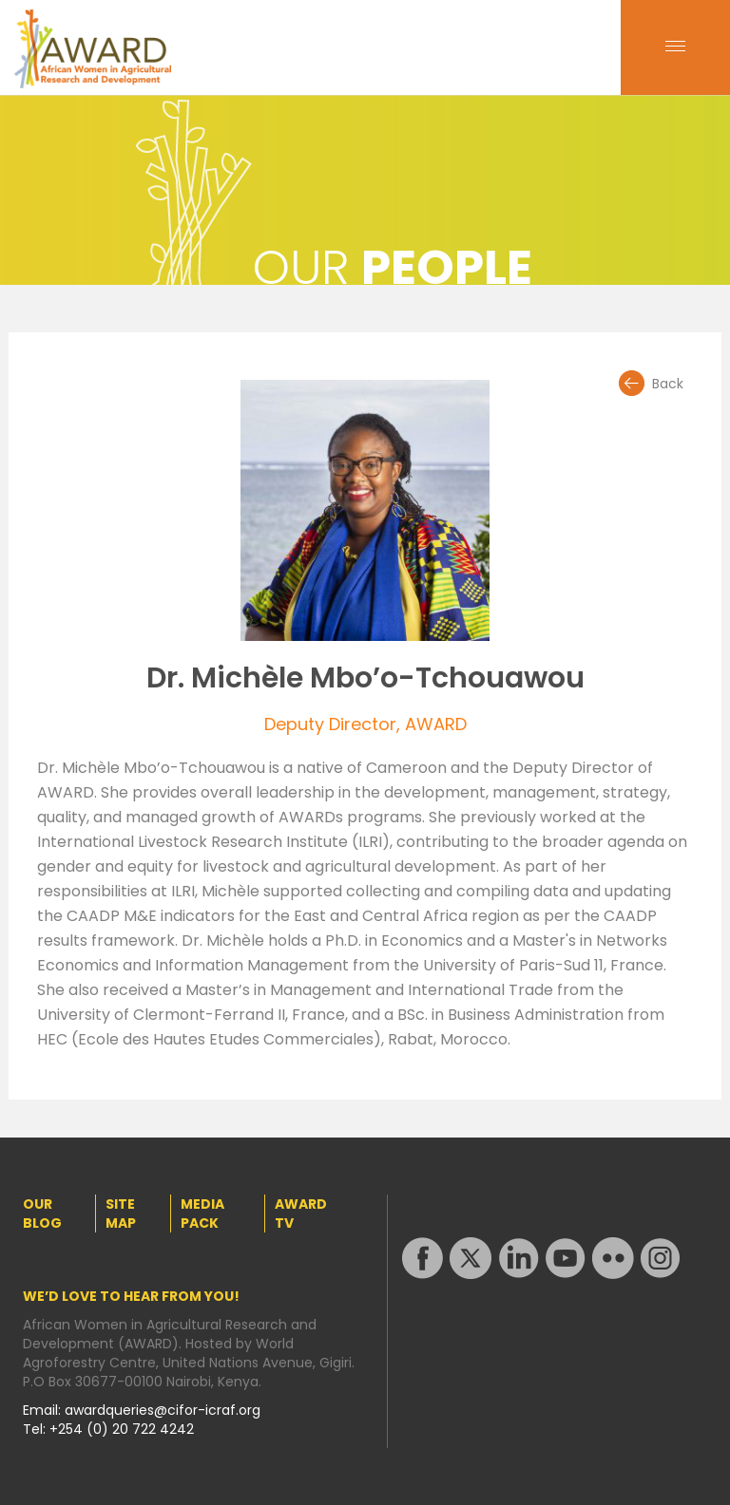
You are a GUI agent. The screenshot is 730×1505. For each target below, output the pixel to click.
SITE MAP (121, 1213)
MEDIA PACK (202, 1213)
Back (667, 383)
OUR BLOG (42, 1213)
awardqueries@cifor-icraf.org (162, 1410)
